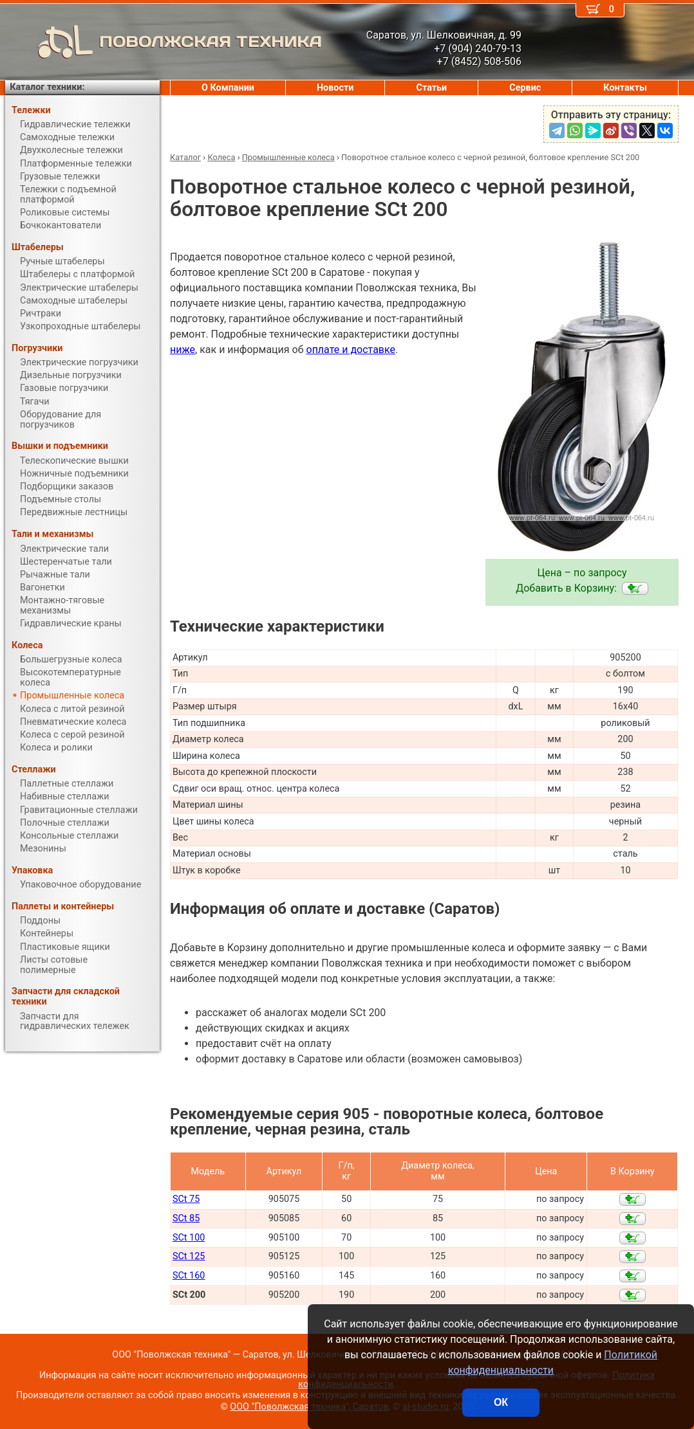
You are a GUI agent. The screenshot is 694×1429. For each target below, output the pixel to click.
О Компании (228, 87)
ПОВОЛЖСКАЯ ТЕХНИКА (163, 42)
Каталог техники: (47, 87)
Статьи (431, 87)
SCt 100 (189, 1237)
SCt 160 (189, 1275)
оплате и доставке (351, 349)
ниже (182, 349)
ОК (501, 1402)
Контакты (625, 87)
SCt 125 (189, 1256)
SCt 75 (186, 1199)
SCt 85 (186, 1218)
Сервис (525, 87)
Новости (335, 87)
